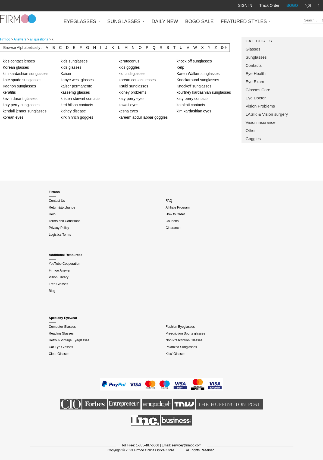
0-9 (224, 47)
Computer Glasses (62, 327)
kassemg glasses (75, 92)
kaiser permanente (76, 86)
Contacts (254, 65)
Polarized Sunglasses (181, 347)
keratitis (9, 92)
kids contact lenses (19, 61)
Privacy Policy (59, 228)
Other (251, 130)
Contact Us (57, 201)
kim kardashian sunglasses (25, 73)
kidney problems (132, 92)
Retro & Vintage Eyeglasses (69, 340)
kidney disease (73, 111)
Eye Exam (255, 81)
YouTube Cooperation (64, 264)
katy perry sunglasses (21, 105)
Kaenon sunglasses (19, 86)
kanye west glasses (77, 80)
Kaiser (66, 73)
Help (52, 214)
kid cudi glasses (132, 73)
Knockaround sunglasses (198, 80)
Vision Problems (260, 106)
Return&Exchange (62, 207)
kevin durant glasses (20, 98)
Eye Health (255, 73)
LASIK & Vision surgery (267, 114)
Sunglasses (256, 57)
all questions (39, 39)
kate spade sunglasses (22, 80)
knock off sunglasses (194, 61)
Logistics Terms (60, 235)
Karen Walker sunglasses (198, 73)
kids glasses (71, 67)
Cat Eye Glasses (61, 347)
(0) (308, 5)
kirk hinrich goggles (77, 117)
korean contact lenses (137, 80)
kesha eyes (128, 111)
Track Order (269, 5)
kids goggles (129, 67)
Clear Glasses (59, 354)
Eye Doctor (256, 98)
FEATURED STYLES (246, 21)
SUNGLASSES (126, 21)
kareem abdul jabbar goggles (143, 117)
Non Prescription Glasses (184, 340)
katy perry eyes (132, 98)
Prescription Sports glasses (185, 333)
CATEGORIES (259, 41)
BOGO (292, 5)
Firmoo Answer (60, 270)
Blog (52, 291)
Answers (20, 39)
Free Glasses (58, 284)
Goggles (253, 138)
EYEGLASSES (82, 21)
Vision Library (58, 277)
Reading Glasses (61, 333)
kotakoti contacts (191, 105)
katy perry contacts (193, 98)
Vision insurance (260, 122)
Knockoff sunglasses (194, 86)
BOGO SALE (199, 21)
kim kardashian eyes (194, 111)
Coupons (172, 221)
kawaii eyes (128, 105)
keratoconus (129, 61)
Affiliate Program (178, 207)
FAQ (169, 201)
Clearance (173, 228)
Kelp (180, 67)
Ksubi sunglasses (133, 86)
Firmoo (5, 39)
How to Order (175, 214)
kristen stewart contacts (80, 98)
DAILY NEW (165, 21)
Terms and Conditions (64, 221)
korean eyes (13, 117)
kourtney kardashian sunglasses (204, 92)
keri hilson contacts (77, 105)
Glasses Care (258, 89)
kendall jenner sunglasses (24, 111)
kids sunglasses (74, 61)
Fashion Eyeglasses (180, 327)
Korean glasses (16, 67)
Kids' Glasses (175, 354)
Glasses (253, 49)
